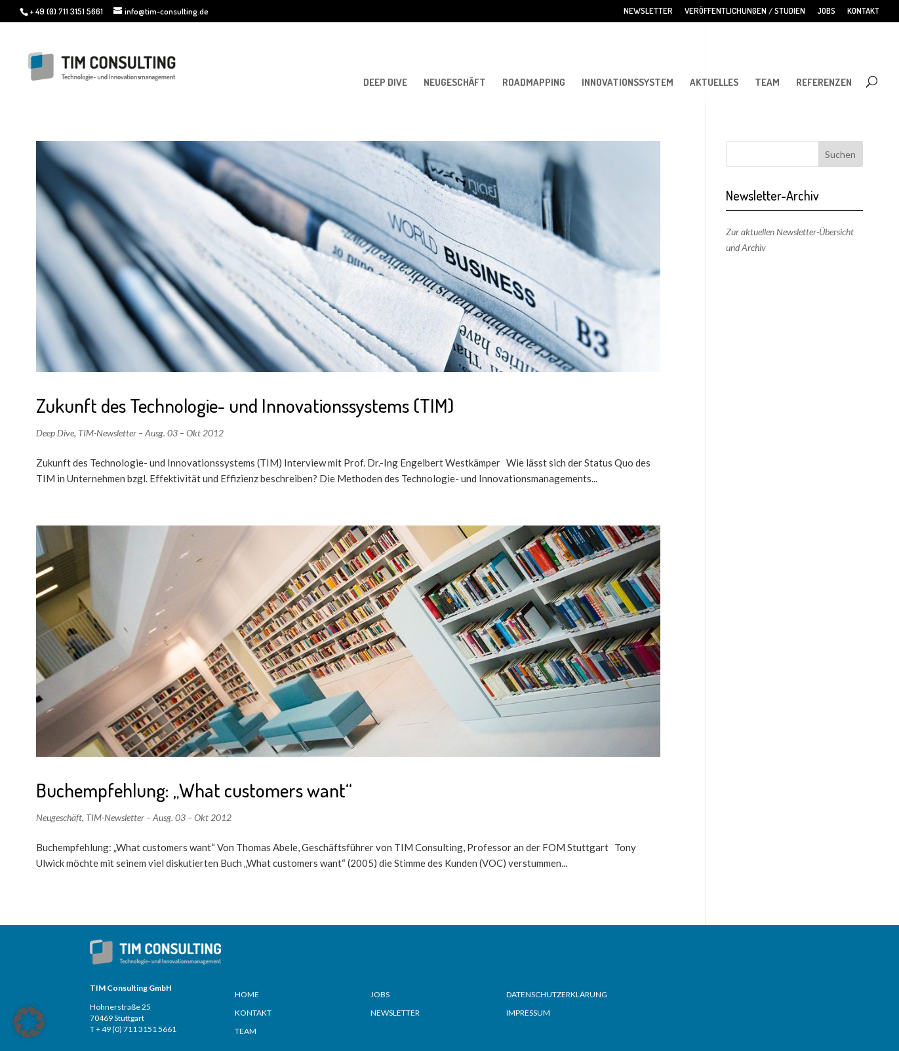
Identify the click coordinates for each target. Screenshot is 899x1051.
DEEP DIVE (385, 82)
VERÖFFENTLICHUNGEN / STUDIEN (745, 11)
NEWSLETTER (648, 11)
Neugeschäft (59, 817)
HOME (247, 994)
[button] (29, 1022)
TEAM (767, 82)
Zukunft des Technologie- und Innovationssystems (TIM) (245, 405)
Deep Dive (55, 432)
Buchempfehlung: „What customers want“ (194, 790)
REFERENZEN (824, 82)
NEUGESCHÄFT (455, 82)
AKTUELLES (714, 82)
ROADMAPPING (533, 82)
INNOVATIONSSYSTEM (627, 82)
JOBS (826, 11)
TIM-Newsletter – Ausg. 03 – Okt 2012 (151, 432)
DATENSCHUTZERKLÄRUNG (556, 994)
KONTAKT (863, 11)
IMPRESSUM (528, 1013)
